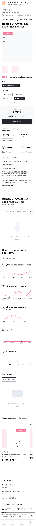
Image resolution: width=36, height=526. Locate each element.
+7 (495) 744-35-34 (10, 485)
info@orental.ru (9, 498)
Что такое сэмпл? (8, 103)
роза (21, 173)
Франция (23, 161)
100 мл (5, 451)
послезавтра (14, 129)
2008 (13, 168)
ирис (12, 175)
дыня (16, 173)
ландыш (26, 173)
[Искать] (30, 211)
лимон (9, 171)
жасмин (11, 173)
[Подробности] (25, 116)
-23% (20, 109)
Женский (9, 165)
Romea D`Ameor (13, 158)
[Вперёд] (30, 423)
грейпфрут (16, 171)
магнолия (5, 175)
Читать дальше (7, 185)
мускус (18, 177)
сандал (17, 175)
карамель (5, 177)
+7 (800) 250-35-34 (10, 491)
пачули (23, 175)
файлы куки (18, 515)
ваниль (12, 177)
